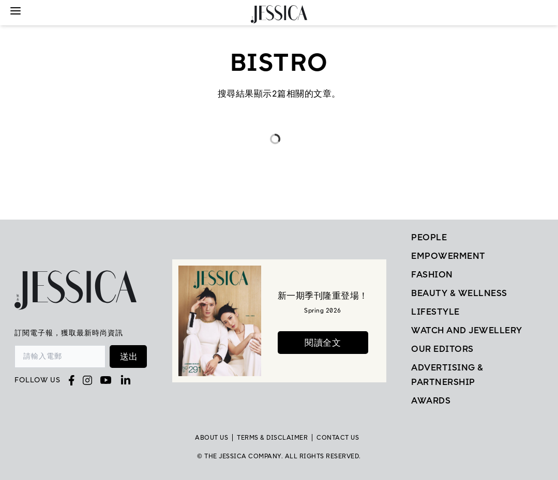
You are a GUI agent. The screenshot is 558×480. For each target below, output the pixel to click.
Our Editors (442, 349)
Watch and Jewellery (466, 330)
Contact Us (337, 437)
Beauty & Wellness (459, 293)
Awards (430, 400)
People (429, 237)
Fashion (432, 274)
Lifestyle (435, 311)
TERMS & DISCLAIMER (272, 437)
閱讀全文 (323, 342)
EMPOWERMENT (448, 256)
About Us (211, 437)
